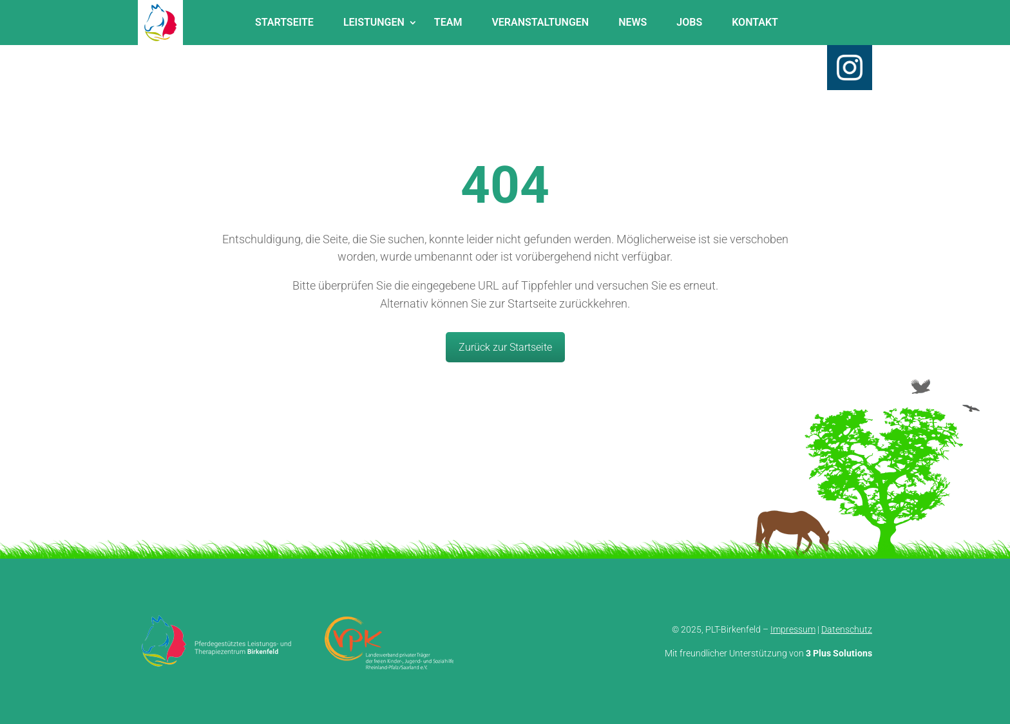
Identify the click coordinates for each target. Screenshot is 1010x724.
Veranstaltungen (540, 22)
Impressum (792, 629)
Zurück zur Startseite (505, 347)
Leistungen (374, 22)
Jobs (689, 22)
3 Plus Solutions (839, 653)
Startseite (284, 22)
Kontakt (755, 22)
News (632, 22)
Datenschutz (846, 629)
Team (448, 22)
